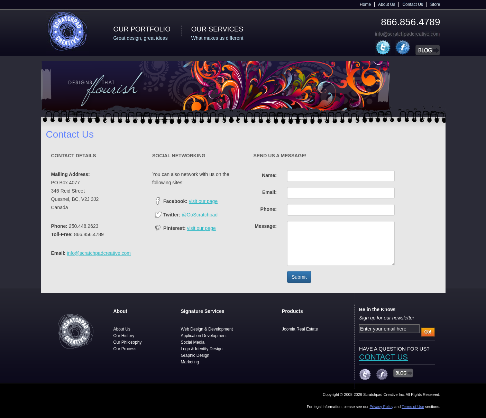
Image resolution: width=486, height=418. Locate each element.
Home (365, 4)
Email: (269, 192)
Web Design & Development (207, 329)
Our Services (217, 29)
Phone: (268, 209)
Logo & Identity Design (202, 348)
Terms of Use (413, 407)
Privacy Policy (381, 407)
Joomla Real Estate (300, 329)
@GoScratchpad (200, 214)
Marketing (190, 362)
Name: (269, 175)
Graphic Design (195, 355)
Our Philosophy (127, 342)
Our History (124, 335)
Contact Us (412, 4)
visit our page (203, 201)
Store (435, 4)
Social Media (193, 342)
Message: (266, 226)
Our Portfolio (142, 29)
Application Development (204, 335)
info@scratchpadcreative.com (99, 253)
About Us (386, 4)
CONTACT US (383, 357)
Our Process (125, 348)
